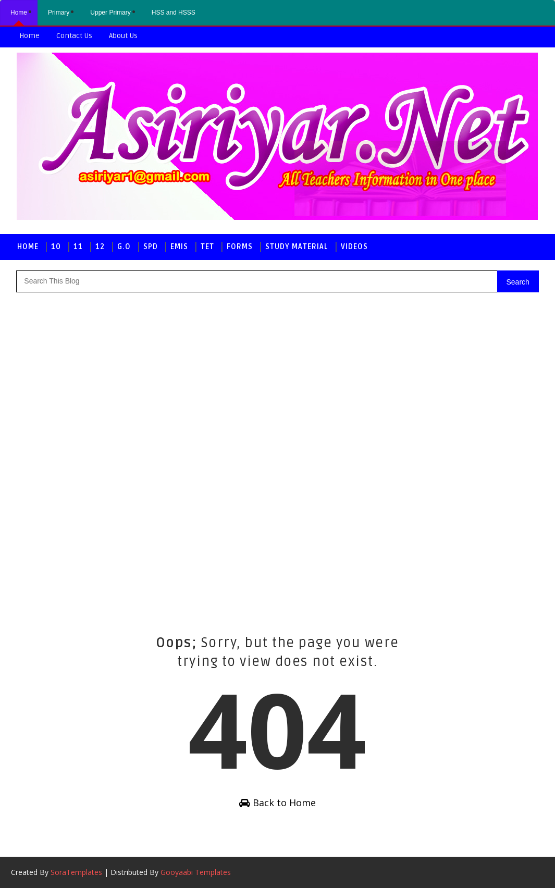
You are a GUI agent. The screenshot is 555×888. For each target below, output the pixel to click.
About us (123, 35)
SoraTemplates (76, 872)
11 (78, 246)
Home (29, 35)
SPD (150, 246)
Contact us (74, 35)
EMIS (179, 246)
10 (56, 246)
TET (207, 246)
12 (100, 246)
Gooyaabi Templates (196, 872)
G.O (124, 246)
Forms (240, 246)
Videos (354, 246)
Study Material (296, 246)
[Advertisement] (58, 454)
